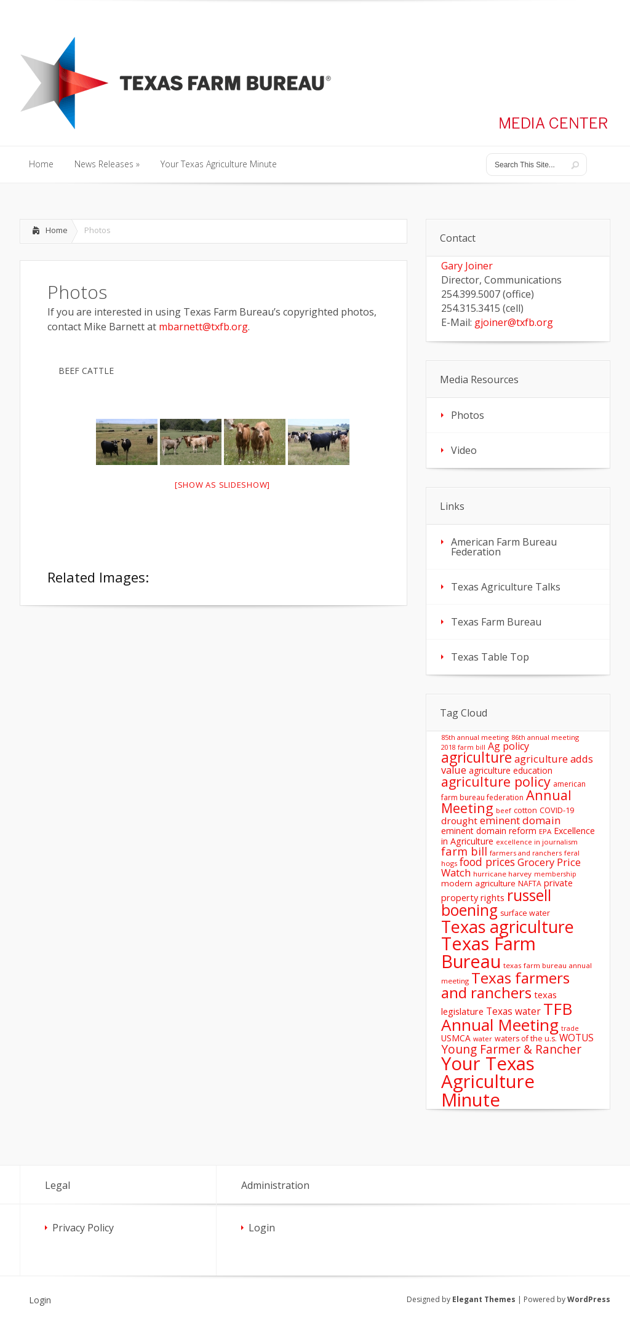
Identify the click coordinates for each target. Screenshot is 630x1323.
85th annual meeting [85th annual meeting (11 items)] (475, 737)
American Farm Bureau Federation (504, 546)
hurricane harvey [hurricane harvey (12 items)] (502, 873)
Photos (467, 415)
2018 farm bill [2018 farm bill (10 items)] (463, 747)
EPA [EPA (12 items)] (545, 831)
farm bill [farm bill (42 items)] (464, 851)
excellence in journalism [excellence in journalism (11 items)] (537, 841)
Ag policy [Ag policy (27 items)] (508, 746)
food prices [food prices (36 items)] (487, 861)
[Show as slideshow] (222, 484)
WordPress (588, 1299)
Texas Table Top (490, 657)
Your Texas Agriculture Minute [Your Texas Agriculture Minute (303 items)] (488, 1081)
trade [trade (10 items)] (570, 1028)
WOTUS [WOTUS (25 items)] (576, 1037)
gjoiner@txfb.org (513, 322)
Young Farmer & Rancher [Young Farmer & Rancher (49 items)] (511, 1049)
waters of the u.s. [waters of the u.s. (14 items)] (526, 1038)
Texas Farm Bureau (496, 622)
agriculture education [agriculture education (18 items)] (510, 770)
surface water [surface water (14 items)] (525, 913)
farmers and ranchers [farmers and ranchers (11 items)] (526, 852)
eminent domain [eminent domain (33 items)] (520, 820)
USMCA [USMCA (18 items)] (456, 1038)
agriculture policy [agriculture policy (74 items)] (496, 781)
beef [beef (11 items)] (503, 810)
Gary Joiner (467, 265)
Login (262, 1227)
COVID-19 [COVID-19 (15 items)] (557, 810)
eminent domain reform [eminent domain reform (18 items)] (488, 830)
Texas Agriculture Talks (505, 587)
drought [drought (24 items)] (459, 820)
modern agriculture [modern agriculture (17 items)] (478, 883)
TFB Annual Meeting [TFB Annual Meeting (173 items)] (506, 1017)
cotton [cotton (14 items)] (525, 810)
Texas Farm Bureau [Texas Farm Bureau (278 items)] (488, 952)
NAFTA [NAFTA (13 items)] (529, 883)
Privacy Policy (83, 1227)
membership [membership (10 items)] (555, 874)
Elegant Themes (484, 1299)
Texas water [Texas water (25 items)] (513, 1011)
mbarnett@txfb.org (203, 326)
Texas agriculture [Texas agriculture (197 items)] (507, 926)
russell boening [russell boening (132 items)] (496, 903)
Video (464, 450)
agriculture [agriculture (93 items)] (476, 757)
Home (57, 230)
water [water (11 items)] (482, 1038)
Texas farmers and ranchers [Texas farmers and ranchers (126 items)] (505, 985)
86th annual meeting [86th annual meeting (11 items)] (545, 737)
